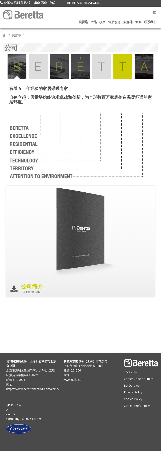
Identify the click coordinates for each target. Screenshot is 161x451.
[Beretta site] (23, 15)
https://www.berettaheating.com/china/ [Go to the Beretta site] (31, 389)
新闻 (138, 22)
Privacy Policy (133, 392)
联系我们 (150, 22)
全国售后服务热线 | (27, 2)
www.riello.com (74, 380)
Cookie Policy (133, 399)
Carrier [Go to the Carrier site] (10, 414)
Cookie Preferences (137, 406)
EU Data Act (132, 386)
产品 (94, 22)
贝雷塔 (83, 22)
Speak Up (130, 372)
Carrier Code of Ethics (138, 379)
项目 (102, 22)
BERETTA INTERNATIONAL (83, 3)
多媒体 (128, 22)
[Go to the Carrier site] (31, 428)
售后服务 (114, 22)
